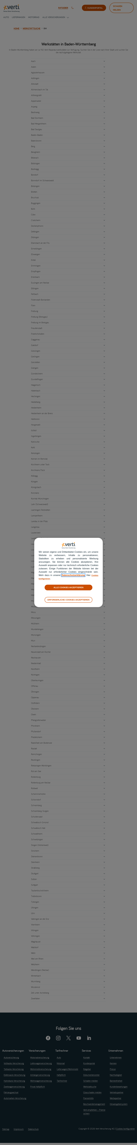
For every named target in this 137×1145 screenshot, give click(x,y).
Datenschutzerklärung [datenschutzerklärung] (72, 575)
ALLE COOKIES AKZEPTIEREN (68, 587)
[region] (68, 572)
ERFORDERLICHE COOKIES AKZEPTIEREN (68, 600)
